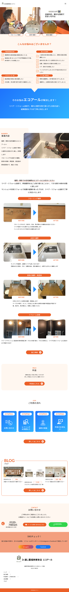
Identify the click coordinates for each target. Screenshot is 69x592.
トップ (5, 572)
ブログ (5, 581)
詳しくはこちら (34, 441)
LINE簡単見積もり (57, 524)
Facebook (43, 547)
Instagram (26, 547)
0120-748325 (9, 523)
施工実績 (34, 352)
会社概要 (6, 578)
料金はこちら (34, 383)
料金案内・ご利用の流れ (10, 576)
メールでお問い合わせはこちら (34, 524)
